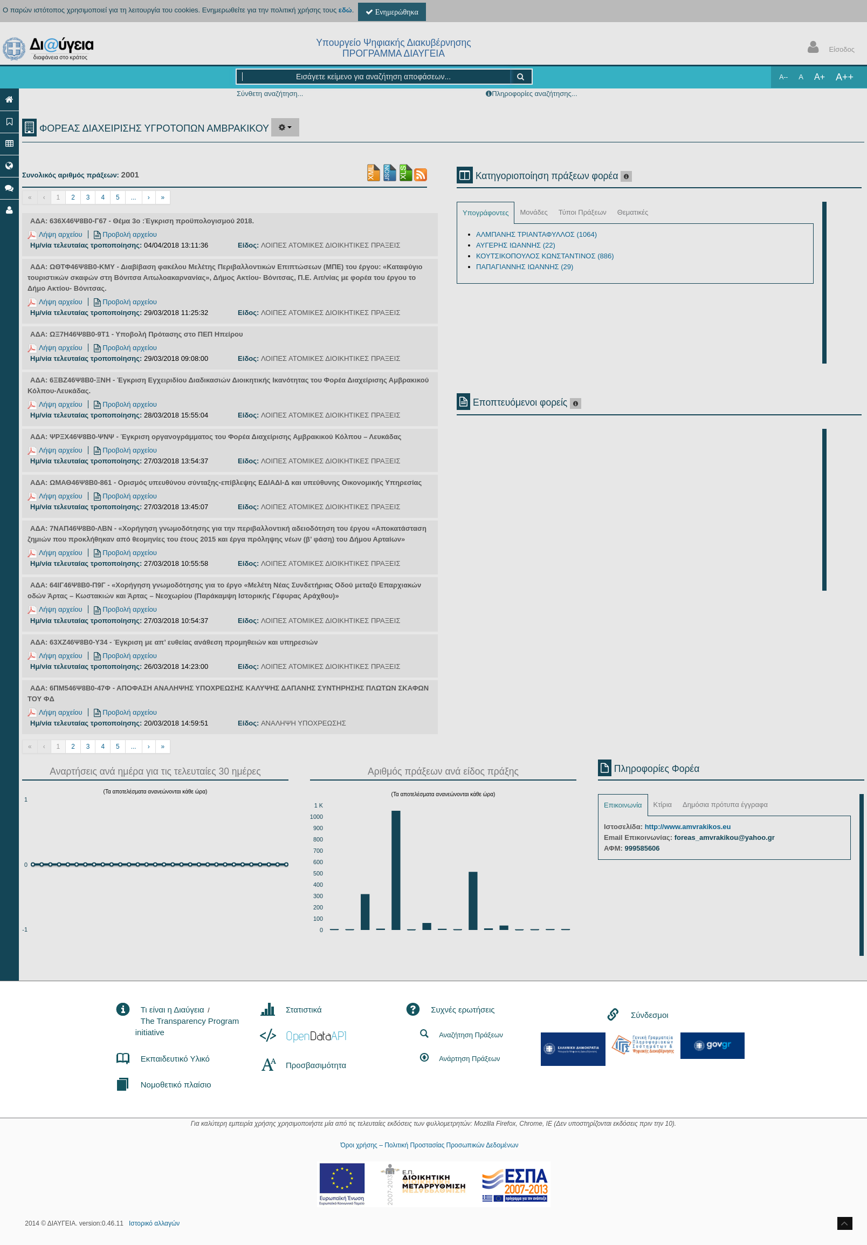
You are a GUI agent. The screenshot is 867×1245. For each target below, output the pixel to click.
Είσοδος (829, 48)
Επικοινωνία (623, 805)
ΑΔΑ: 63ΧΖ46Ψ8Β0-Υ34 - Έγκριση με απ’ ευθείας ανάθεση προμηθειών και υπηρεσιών (174, 642)
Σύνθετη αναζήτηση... (270, 94)
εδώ (345, 10)
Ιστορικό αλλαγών (154, 1223)
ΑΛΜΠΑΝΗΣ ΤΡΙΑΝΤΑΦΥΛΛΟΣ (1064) (536, 234)
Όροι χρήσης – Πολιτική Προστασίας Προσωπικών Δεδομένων (429, 1145)
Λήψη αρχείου (54, 234)
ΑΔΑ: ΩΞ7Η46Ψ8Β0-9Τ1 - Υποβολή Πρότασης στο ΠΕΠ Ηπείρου (136, 334)
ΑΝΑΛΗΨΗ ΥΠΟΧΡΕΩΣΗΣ (303, 723)
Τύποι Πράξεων (583, 212)
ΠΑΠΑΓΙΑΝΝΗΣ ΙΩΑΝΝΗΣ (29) (524, 267)
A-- (783, 77)
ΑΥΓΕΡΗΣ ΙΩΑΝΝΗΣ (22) (515, 245)
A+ (819, 76)
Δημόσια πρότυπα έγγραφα (725, 805)
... (133, 197)
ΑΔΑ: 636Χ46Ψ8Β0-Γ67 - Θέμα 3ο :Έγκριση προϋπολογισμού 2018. (142, 221)
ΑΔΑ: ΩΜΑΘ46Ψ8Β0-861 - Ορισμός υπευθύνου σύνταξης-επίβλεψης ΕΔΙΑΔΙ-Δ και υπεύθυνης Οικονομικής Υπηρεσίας (226, 482)
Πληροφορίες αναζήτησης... (534, 94)
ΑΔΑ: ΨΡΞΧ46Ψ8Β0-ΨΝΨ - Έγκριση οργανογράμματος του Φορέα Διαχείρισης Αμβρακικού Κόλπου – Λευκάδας (215, 437)
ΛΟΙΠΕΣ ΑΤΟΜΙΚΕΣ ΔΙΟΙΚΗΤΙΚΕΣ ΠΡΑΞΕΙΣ (331, 245)
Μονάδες (533, 212)
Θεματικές (633, 212)
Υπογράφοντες (485, 213)
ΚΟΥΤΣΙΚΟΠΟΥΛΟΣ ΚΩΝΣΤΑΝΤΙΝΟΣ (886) (545, 256)
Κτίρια (662, 805)
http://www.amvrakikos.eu (688, 827)
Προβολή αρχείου (125, 234)
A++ (845, 77)
